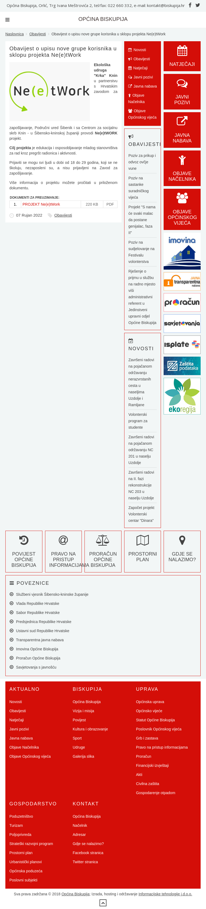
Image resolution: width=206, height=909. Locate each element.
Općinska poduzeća (25, 871)
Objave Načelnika (136, 98)
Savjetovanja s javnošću (33, 667)
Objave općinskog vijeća (182, 212)
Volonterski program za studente (138, 420)
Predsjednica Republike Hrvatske (40, 621)
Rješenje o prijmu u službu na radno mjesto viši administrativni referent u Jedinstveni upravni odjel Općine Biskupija (142, 297)
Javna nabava (142, 86)
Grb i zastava (147, 738)
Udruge (79, 747)
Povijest (79, 720)
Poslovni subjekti (23, 880)
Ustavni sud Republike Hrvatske (39, 630)
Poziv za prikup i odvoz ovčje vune (142, 162)
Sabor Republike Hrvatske (35, 612)
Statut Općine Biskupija (155, 720)
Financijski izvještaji (152, 765)
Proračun (143, 756)
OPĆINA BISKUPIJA (102, 19)
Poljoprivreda (20, 834)
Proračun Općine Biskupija (103, 554)
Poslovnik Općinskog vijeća (159, 729)
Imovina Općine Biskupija (34, 649)
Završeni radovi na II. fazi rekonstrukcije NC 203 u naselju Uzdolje (141, 485)
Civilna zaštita (147, 784)
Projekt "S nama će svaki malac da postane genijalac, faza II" (142, 220)
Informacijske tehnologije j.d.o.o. (165, 894)
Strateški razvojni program (31, 844)
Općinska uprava (150, 702)
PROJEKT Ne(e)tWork (41, 204)
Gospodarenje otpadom (155, 793)
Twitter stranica (85, 862)
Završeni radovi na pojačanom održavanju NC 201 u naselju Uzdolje (141, 450)
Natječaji (138, 68)
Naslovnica (14, 34)
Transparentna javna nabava (37, 640)
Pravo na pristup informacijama (69, 554)
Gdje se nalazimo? (182, 551)
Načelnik (80, 825)
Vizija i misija (83, 711)
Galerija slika (83, 756)
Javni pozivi (140, 77)
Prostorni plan (142, 551)
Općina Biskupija (87, 702)
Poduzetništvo (21, 816)
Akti (139, 774)
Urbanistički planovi (25, 862)
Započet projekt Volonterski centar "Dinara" (141, 514)
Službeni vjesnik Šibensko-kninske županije (49, 594)
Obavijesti (37, 34)
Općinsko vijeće (149, 711)
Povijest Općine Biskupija (24, 554)
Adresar (79, 834)
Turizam (16, 825)
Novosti (137, 50)
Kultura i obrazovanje (90, 729)
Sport (77, 738)
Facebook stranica (88, 853)
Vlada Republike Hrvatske (34, 603)
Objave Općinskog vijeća (142, 114)
